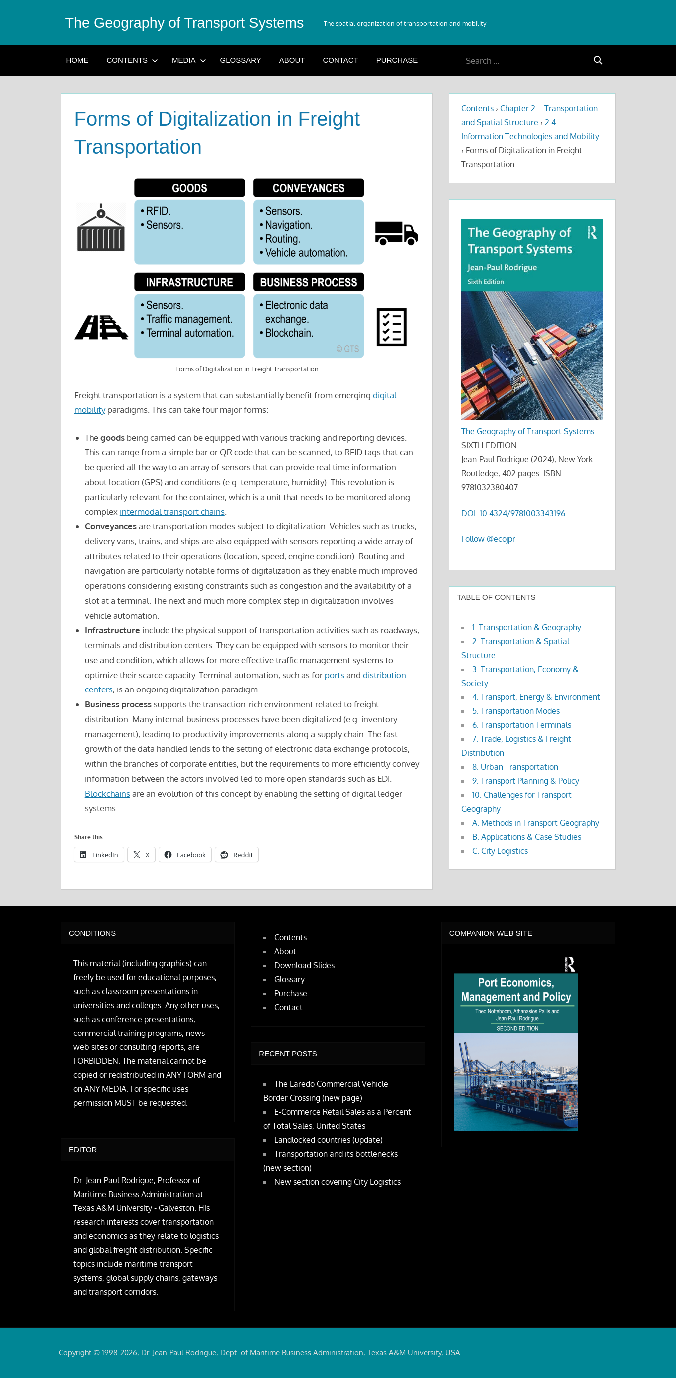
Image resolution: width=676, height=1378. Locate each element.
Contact (340, 60)
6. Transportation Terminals (521, 725)
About (292, 60)
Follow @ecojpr (488, 539)
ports (334, 675)
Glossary (240, 60)
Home (77, 60)
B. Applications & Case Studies (526, 837)
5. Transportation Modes (516, 711)
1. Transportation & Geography (526, 627)
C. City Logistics (500, 851)
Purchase (397, 60)
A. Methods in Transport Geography (535, 823)
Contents (133, 60)
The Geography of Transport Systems (198, 22)
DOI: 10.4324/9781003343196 (513, 513)
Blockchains (107, 793)
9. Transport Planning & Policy (525, 781)
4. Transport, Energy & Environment (536, 697)
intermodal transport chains (172, 511)
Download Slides (304, 965)
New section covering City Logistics (337, 1182)
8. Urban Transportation (515, 767)
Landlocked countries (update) (328, 1140)
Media (189, 60)
